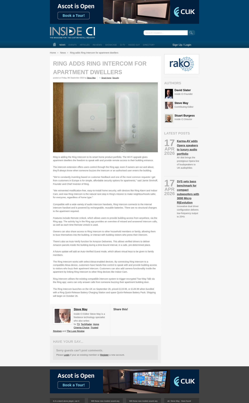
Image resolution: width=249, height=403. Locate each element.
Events (73, 45)
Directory (149, 45)
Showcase (111, 45)
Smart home (106, 78)
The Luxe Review (75, 331)
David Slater (183, 90)
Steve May (91, 78)
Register (104, 355)
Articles (85, 45)
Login (66, 355)
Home (54, 44)
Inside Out (134, 45)
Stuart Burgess (185, 115)
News (62, 45)
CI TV (122, 45)
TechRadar (86, 324)
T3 (78, 324)
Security (115, 78)
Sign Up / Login (181, 44)
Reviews (97, 45)
